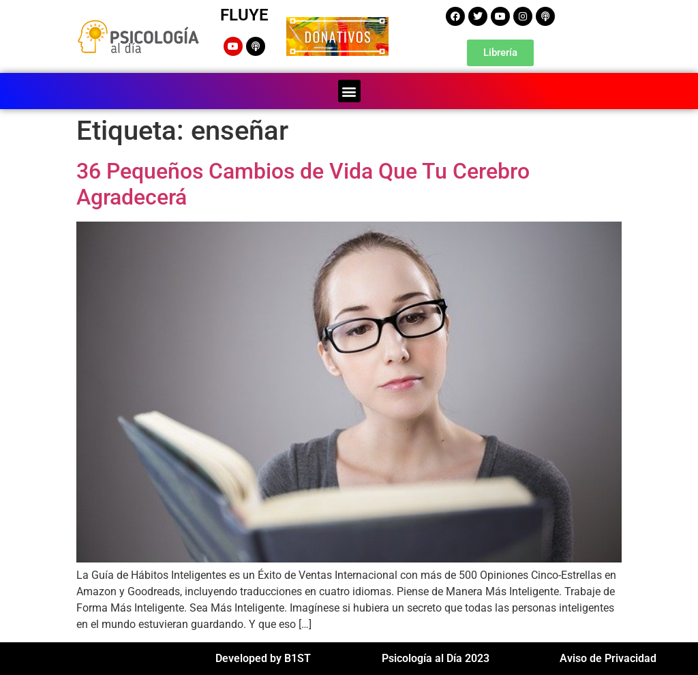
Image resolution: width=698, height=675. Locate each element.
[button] (349, 91)
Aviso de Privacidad (608, 658)
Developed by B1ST (263, 658)
